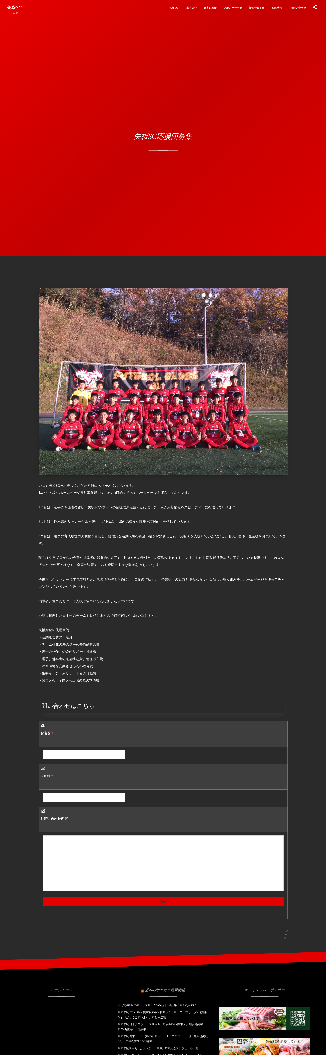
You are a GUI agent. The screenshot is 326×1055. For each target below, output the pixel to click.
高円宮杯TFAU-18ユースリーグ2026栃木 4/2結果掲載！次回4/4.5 (157, 1005)
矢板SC (14, 7)
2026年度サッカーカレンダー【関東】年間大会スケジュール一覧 (158, 1048)
